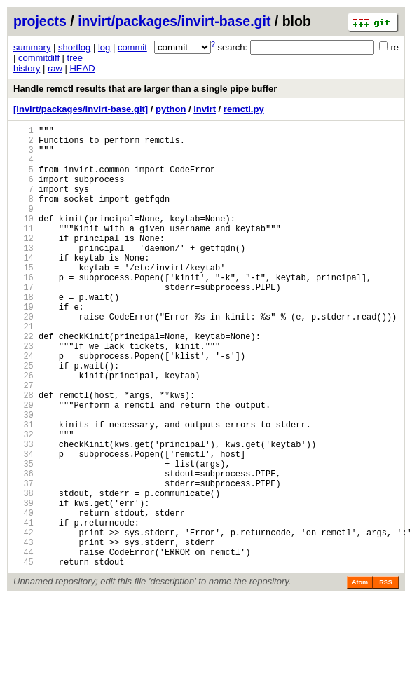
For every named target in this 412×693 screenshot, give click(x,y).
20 (23, 358)
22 (23, 382)
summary (31, 47)
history (26, 68)
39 (23, 585)
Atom (360, 676)
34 (23, 525)
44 (23, 644)
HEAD (82, 68)
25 (23, 418)
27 (23, 442)
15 (23, 299)
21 (23, 370)
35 (23, 537)
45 (23, 656)
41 (23, 609)
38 (23, 573)
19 (23, 346)
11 (23, 251)
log (104, 47)
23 (23, 394)
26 (23, 430)
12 (23, 263)
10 (23, 239)
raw (55, 68)
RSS (385, 676)
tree (75, 58)
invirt (204, 109)
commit (132, 47)
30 (23, 477)
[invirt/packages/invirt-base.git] (80, 109)
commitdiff (39, 58)
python (171, 109)
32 (23, 501)
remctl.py (244, 109)
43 (23, 632)
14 (23, 287)
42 (23, 620)
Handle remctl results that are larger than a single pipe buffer (145, 88)
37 (23, 561)
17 (23, 323)
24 (23, 406)
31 (23, 489)
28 (23, 454)
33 (23, 513)
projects (40, 21)
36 (23, 549)
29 (23, 466)
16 (23, 311)
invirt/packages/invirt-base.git (174, 21)
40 (23, 597)
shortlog (74, 47)
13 (23, 275)
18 (23, 335)
